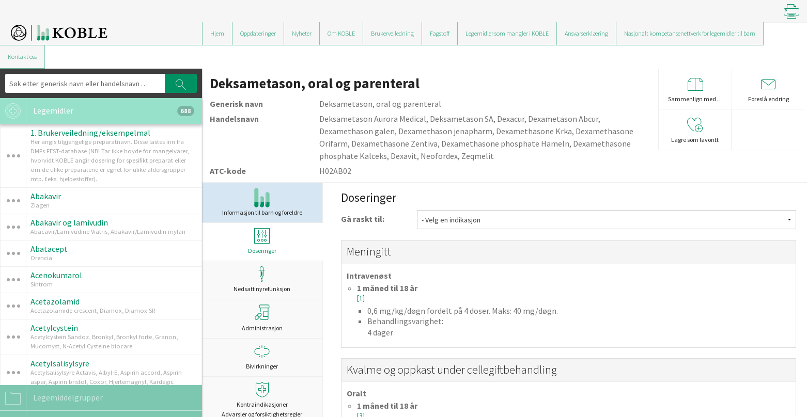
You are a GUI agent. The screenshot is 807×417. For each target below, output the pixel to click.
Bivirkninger (262, 357)
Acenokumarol (56, 275)
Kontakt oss (22, 56)
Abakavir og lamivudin (69, 222)
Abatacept (49, 249)
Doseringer (262, 241)
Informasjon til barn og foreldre (262, 202)
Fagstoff (439, 33)
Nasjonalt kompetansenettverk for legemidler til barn (689, 33)
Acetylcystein (54, 328)
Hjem (217, 33)
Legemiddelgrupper (51, 398)
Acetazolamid (55, 301)
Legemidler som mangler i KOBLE (507, 33)
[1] (361, 298)
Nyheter (302, 33)
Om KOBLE (341, 33)
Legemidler (97, 111)
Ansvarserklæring (586, 33)
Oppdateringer (258, 33)
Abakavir (45, 196)
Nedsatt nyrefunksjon (262, 279)
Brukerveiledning (392, 33)
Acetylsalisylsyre (59, 363)
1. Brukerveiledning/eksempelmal (90, 132)
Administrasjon (262, 317)
